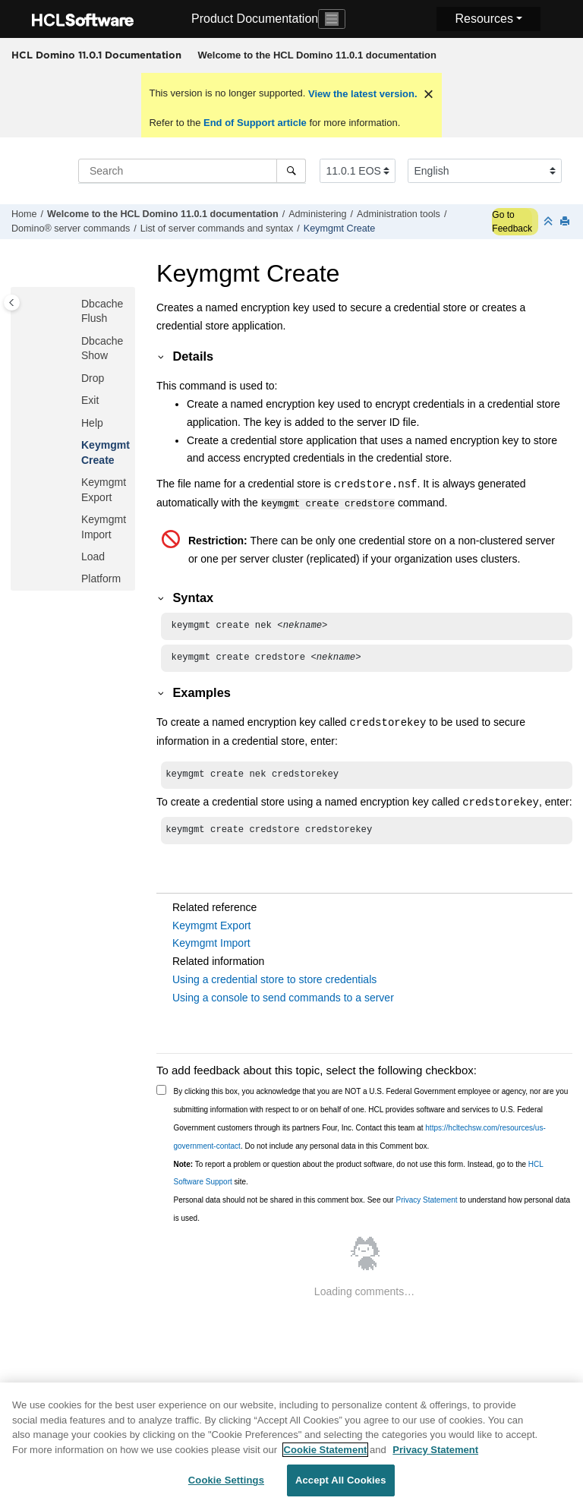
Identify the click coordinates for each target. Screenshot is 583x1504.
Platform (101, 578)
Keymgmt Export (211, 930)
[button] (75, 304)
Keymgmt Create (339, 228)
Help (92, 423)
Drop (92, 378)
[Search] (291, 171)
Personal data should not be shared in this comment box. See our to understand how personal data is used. (372, 1213)
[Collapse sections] (549, 222)
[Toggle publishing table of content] (12, 303)
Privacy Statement (426, 1204)
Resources (483, 18)
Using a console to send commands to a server (283, 1002)
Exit (90, 400)
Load (93, 556)
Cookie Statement (325, 1455)
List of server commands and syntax (217, 228)
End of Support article (254, 122)
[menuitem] (317, 55)
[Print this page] (566, 222)
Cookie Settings (226, 1486)
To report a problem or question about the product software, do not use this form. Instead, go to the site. (359, 1178)
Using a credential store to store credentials (274, 984)
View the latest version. (361, 93)
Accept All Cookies (340, 1486)
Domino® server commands (70, 228)
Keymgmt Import (211, 947)
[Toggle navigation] (331, 19)
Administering (317, 214)
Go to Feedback (512, 222)
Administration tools (398, 214)
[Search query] (192, 171)
